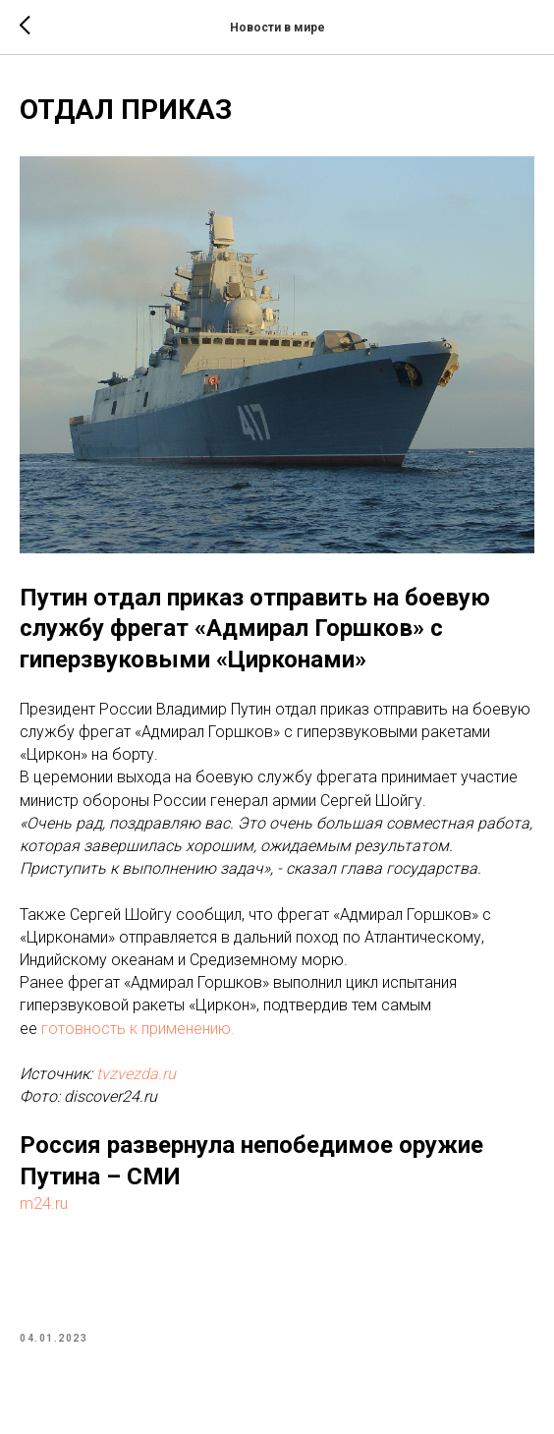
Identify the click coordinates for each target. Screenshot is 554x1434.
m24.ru (44, 1203)
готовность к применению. (138, 1028)
